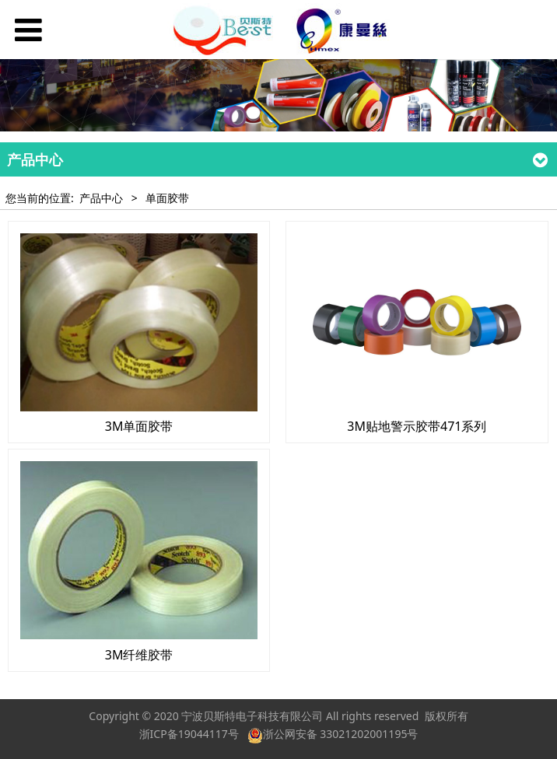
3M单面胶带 (139, 426)
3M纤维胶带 (139, 654)
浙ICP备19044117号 (189, 733)
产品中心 (101, 198)
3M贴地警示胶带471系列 (416, 426)
